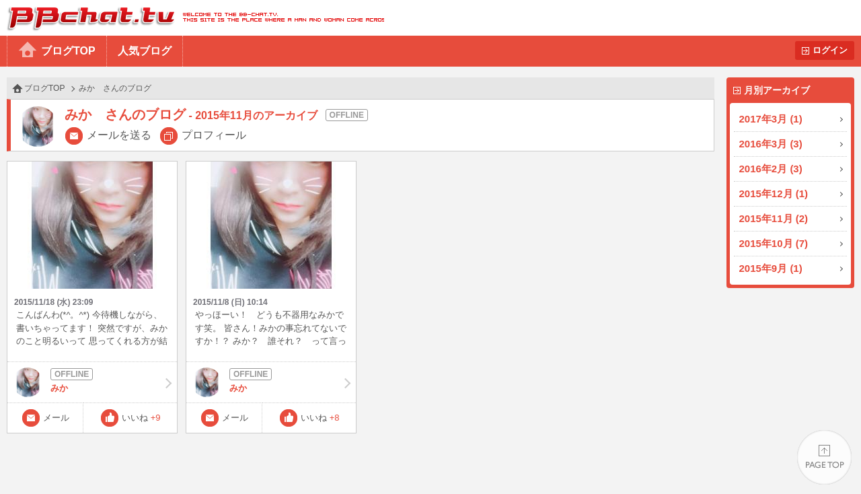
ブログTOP (68, 51)
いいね (141, 418)
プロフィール (214, 135)
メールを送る (119, 135)
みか (92, 382)
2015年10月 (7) (774, 243)
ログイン (830, 50)
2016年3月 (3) (770, 143)
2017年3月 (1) (770, 119)
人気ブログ (145, 51)
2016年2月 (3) (770, 168)
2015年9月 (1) (770, 268)
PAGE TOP (824, 457)
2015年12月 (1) (774, 193)
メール (56, 418)
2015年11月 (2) (774, 218)
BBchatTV (192, 18)
